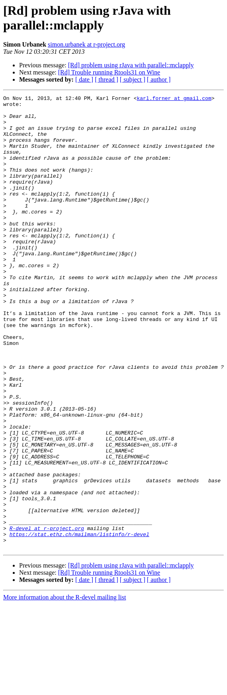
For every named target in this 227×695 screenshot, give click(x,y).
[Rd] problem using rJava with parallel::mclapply (131, 65)
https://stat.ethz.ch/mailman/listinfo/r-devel (79, 622)
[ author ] (159, 79)
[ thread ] (106, 79)
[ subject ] (132, 79)
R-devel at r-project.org (47, 615)
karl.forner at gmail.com (174, 99)
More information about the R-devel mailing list (64, 688)
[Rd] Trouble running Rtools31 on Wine (109, 72)
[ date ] (84, 79)
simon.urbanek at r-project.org (86, 44)
